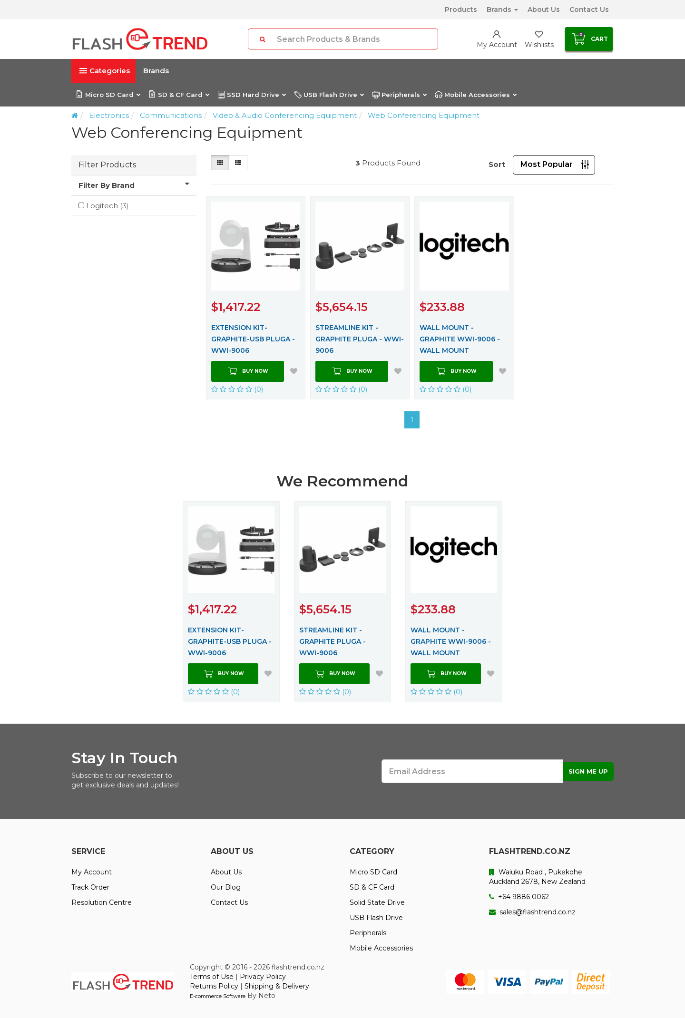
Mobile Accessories (475, 94)
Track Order (90, 887)
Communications (171, 115)
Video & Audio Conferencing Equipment (285, 115)
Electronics (109, 115)
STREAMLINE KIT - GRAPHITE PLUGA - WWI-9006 (359, 339)
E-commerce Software (217, 996)
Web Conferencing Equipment (424, 115)
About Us (544, 9)
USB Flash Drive (328, 94)
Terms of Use (212, 976)
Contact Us (589, 9)
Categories (104, 70)
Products (461, 9)
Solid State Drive (377, 902)
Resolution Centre (101, 902)
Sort (497, 164)
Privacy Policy (263, 976)
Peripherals (399, 94)
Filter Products (107, 164)
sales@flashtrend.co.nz (532, 912)
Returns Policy (214, 986)
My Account (91, 872)
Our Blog (226, 887)
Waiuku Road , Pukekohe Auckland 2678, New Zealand (537, 877)
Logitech (107, 205)
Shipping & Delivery (277, 986)
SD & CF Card (179, 94)
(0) (237, 389)
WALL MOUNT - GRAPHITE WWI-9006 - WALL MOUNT (460, 339)
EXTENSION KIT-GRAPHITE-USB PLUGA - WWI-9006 (253, 339)
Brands (502, 9)
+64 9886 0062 (519, 896)
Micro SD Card (108, 94)
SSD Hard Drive (251, 94)
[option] (231, 601)
